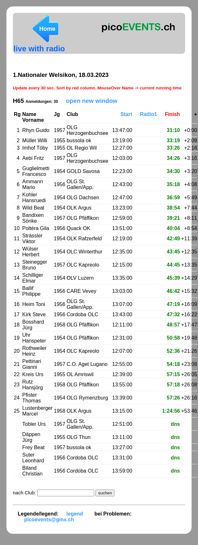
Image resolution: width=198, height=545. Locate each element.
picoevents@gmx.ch (49, 519)
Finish (172, 114)
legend (75, 513)
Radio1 (148, 114)
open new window (91, 100)
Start (126, 114)
